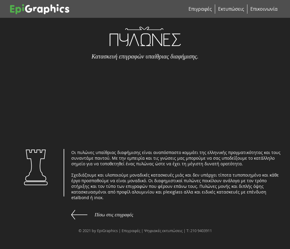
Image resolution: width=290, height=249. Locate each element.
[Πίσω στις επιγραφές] (114, 215)
